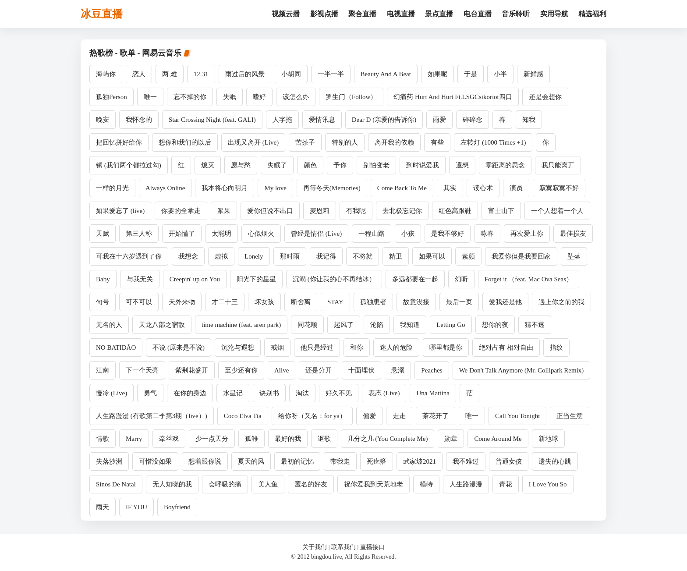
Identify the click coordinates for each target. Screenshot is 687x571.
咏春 (487, 233)
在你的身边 (190, 393)
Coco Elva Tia (243, 415)
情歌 (102, 438)
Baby (103, 279)
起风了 (344, 324)
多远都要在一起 (415, 279)
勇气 (150, 393)
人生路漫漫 (466, 484)
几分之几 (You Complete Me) (387, 438)
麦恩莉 (319, 210)
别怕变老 (376, 165)
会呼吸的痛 (225, 484)
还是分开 (318, 370)
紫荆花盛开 (191, 370)
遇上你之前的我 (561, 301)
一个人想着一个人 (557, 210)
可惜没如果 (155, 461)
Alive (281, 370)
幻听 (461, 279)
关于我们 (314, 547)
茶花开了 (435, 415)
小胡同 (291, 74)
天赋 (102, 233)
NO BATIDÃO (116, 347)
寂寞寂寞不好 (559, 188)
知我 (528, 119)
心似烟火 (261, 233)
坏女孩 (264, 301)
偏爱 (369, 415)
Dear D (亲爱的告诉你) (384, 119)
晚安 (102, 119)
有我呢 (356, 210)
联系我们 (343, 547)
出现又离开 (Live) (253, 142)
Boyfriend (177, 507)
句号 (102, 301)
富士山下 (501, 210)
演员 (516, 188)
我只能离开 (558, 165)
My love (275, 188)
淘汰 (302, 393)
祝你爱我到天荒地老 (373, 484)
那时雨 (290, 256)
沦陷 (376, 324)
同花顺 (307, 324)
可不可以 (139, 301)
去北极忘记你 (402, 210)
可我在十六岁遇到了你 (129, 256)
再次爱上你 (526, 233)
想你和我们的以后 (185, 142)
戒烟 (277, 347)
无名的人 (109, 324)
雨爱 (439, 119)
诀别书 (269, 393)
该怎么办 (296, 96)
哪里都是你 (445, 347)
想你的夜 (495, 324)
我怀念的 (139, 119)
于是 (470, 74)
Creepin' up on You (195, 279)
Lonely (253, 256)
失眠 (229, 96)
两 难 (169, 74)
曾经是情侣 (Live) (316, 233)
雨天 (102, 507)
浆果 (223, 210)
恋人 (138, 74)
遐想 (462, 165)
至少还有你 (241, 370)
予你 (340, 165)
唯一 (150, 96)
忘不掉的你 (190, 96)
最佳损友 (573, 233)
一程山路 (371, 233)
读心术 (483, 188)
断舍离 (301, 301)
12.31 (201, 74)
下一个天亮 (142, 370)
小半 (500, 74)
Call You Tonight (517, 415)
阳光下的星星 (256, 279)
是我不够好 (447, 233)
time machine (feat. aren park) (241, 324)
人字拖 (282, 119)
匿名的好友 (310, 484)
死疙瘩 (376, 461)
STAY (335, 301)
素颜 (468, 256)
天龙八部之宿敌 (162, 324)
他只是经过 (317, 347)
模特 (426, 484)
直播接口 (372, 547)
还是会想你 (545, 96)
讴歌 (324, 438)
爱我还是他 (505, 301)
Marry (134, 438)
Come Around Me (497, 438)
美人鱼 (268, 484)
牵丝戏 (169, 438)
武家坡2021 (419, 461)
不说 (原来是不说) (178, 347)
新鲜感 (533, 74)
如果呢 (437, 74)
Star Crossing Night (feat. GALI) (212, 119)
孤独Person (111, 96)
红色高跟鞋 (455, 210)
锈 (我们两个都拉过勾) (128, 165)
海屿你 (106, 74)
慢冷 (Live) (111, 393)
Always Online (165, 188)
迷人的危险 (396, 347)
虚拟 (221, 256)
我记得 (326, 256)
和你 (356, 347)
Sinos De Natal (116, 484)
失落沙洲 (109, 461)
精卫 (395, 256)
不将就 (362, 256)
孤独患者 (373, 301)
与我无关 (140, 279)
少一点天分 (211, 438)
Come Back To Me (402, 188)
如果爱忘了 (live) (120, 210)
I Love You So (548, 484)
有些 (437, 142)
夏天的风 (251, 461)
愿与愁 (241, 165)
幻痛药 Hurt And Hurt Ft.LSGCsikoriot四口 (452, 96)
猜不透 (535, 324)
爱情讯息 (322, 119)
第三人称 (139, 233)
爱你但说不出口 (270, 210)
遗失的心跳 (554, 461)
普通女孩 (509, 461)
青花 (505, 484)
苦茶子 (305, 142)
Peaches (431, 370)
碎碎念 (472, 119)
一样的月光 (112, 188)
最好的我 (288, 438)
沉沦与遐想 (237, 347)
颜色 (310, 165)
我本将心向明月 (225, 188)
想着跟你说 (204, 461)
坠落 (574, 256)
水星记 (233, 393)
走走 (399, 415)
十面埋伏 (361, 370)
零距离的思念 (505, 165)
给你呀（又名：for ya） (312, 415)
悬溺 (397, 370)
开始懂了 (182, 233)
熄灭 (207, 165)
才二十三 (225, 301)
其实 (450, 188)
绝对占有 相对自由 (506, 347)
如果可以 (432, 256)
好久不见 (339, 393)
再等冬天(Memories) (332, 188)
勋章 (450, 438)
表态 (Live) (384, 393)
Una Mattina (432, 393)
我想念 (188, 256)
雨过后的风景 (245, 74)
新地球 (548, 438)
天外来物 (182, 301)
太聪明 (221, 233)
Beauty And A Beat (386, 74)
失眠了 (277, 165)
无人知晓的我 (172, 484)
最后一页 (459, 301)
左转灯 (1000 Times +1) (493, 142)
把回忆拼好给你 (119, 142)
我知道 (410, 324)
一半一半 (331, 74)
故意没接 (416, 301)
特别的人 (345, 142)
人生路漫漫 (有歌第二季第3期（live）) (151, 415)
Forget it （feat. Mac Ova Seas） (529, 279)
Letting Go (450, 324)
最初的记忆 (297, 461)
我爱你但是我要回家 (521, 256)
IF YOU (136, 507)
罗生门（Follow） (351, 96)
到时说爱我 (422, 165)
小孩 (407, 233)
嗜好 (259, 96)
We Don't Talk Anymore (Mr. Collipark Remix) (521, 370)
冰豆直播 (102, 14)
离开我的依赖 (394, 142)
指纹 (556, 347)
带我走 (340, 461)
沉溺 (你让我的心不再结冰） (334, 279)
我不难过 (466, 461)
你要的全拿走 (181, 210)
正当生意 (569, 415)
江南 (102, 370)
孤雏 (251, 438)
